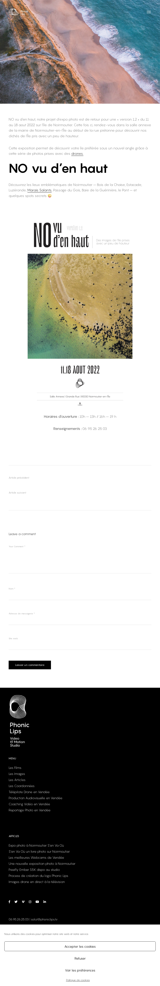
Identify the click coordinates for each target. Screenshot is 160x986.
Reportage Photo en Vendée (30, 810)
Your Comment (17, 546)
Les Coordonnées (22, 786)
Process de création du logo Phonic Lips (38, 876)
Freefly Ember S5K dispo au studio (34, 870)
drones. (77, 153)
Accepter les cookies (80, 946)
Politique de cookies (78, 980)
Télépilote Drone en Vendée (29, 792)
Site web (13, 638)
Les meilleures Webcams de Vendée (36, 858)
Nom (12, 588)
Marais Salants (39, 190)
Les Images (17, 774)
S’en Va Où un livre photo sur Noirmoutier (39, 852)
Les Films (15, 768)
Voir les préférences (80, 970)
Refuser (80, 958)
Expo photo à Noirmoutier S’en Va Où (36, 846)
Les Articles (17, 780)
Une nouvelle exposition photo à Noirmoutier (42, 864)
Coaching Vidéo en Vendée (29, 804)
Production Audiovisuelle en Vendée (35, 798)
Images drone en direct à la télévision (37, 882)
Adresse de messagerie (22, 613)
